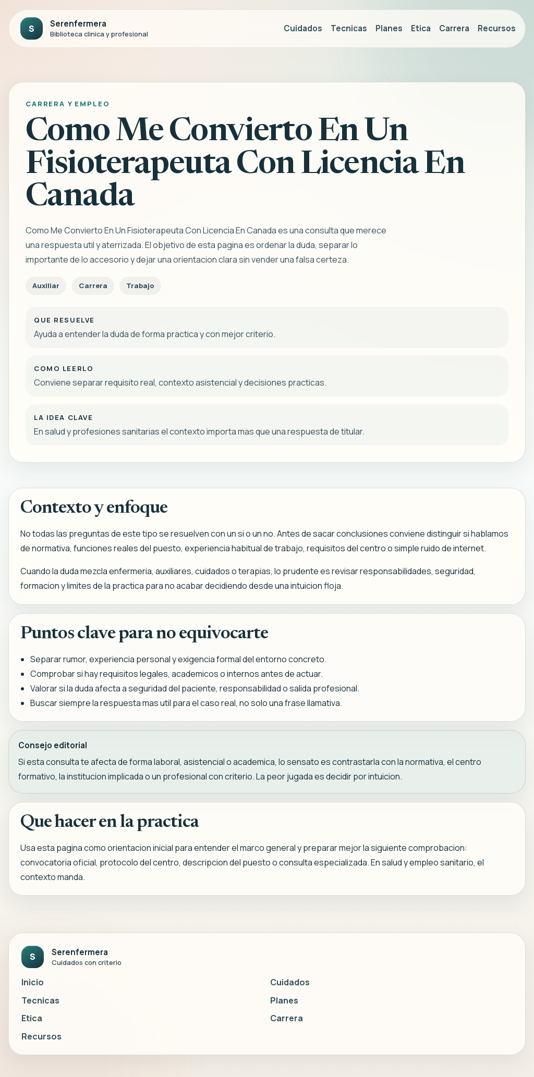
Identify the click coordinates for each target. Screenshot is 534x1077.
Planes (389, 28)
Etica (421, 28)
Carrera (454, 28)
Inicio (32, 982)
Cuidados (303, 28)
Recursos (497, 28)
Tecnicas (349, 28)
